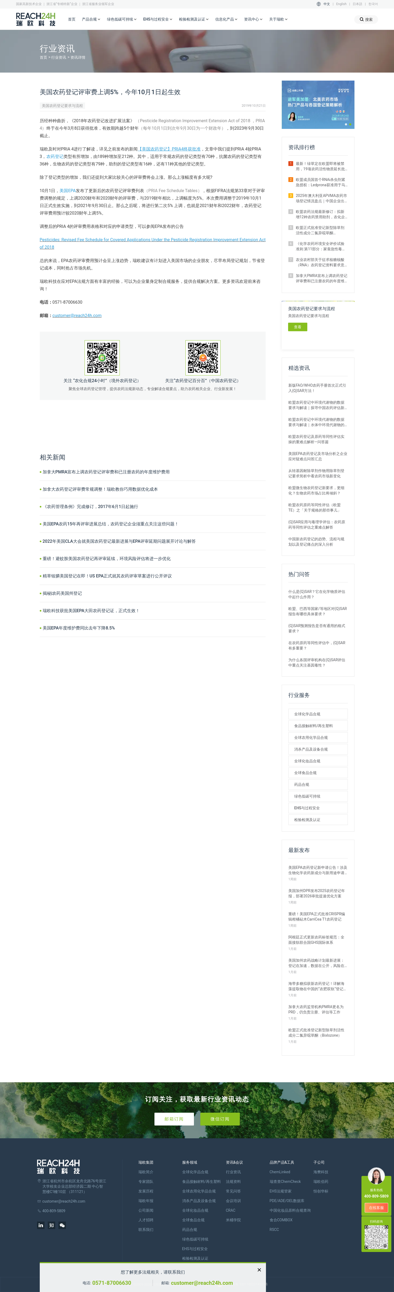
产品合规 (91, 19)
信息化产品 (226, 19)
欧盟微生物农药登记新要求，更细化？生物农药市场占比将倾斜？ (316, 490)
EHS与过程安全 (158, 19)
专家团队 (145, 1181)
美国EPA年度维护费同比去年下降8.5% (79, 628)
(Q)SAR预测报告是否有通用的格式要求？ (316, 628)
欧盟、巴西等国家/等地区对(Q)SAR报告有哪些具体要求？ (317, 611)
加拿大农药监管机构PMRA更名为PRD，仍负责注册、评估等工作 (316, 1009)
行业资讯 (58, 57)
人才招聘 (145, 1220)
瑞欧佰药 (320, 1181)
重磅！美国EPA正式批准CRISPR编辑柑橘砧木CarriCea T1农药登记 (316, 916)
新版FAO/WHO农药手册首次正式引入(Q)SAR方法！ (317, 388)
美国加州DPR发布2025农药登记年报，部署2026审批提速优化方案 (316, 893)
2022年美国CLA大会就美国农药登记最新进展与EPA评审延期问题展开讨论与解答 (119, 541)
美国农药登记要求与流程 (62, 106)
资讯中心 (253, 19)
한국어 (373, 4)
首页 (71, 19)
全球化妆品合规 (307, 761)
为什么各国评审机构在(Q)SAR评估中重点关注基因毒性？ (316, 662)
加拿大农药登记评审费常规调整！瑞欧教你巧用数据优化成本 (100, 489)
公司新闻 (145, 1210)
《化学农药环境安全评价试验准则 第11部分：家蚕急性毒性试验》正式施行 (321, 246)
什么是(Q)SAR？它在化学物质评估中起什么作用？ (316, 594)
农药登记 (54, 156)
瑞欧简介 (145, 1172)
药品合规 (301, 784)
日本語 (357, 4)
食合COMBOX (281, 1220)
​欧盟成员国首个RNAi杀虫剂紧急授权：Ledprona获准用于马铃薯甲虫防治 (320, 182)
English (341, 4)
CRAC (231, 1210)
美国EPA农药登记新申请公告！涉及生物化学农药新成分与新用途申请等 (317, 870)
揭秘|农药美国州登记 (62, 593)
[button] (346, 124)
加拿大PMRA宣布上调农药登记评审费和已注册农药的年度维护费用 (106, 471)
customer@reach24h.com (77, 315)
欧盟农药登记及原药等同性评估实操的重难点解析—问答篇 (316, 439)
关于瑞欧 (278, 19)
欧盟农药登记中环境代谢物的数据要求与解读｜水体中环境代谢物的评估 (316, 422)
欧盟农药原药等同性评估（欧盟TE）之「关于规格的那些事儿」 (314, 507)
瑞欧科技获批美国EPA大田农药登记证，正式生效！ (91, 610)
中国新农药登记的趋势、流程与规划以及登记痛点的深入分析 (316, 541)
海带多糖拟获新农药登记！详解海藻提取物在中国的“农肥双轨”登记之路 (317, 986)
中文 (327, 4)
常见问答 (233, 1191)
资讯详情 (77, 57)
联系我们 (145, 1229)
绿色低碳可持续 (122, 19)
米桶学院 (233, 1220)
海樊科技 (320, 1172)
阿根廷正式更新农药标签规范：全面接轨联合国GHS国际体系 (316, 940)
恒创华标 (320, 1191)
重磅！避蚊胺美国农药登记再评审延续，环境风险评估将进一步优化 (107, 558)
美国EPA (67, 190)
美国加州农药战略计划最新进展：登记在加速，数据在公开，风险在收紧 (316, 963)
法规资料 (233, 1181)
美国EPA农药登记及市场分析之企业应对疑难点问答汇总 (317, 456)
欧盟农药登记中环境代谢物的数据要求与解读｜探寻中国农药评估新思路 (316, 405)
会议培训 (233, 1201)
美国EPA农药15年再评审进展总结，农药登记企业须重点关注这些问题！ (111, 523)
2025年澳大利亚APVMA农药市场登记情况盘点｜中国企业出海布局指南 (321, 198)
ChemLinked (280, 1172)
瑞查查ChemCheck (285, 1181)
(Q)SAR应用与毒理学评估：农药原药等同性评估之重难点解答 (316, 524)
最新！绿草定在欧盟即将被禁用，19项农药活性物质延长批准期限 (320, 166)
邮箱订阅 (174, 1118)
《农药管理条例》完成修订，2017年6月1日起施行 (90, 506)
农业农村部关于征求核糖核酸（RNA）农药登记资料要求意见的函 (320, 262)
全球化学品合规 (307, 714)
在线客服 (376, 1208)
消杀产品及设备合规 (311, 749)
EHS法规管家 (281, 1191)
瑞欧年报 (145, 1201)
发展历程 (145, 1191)
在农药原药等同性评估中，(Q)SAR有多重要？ (316, 645)
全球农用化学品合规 (311, 737)
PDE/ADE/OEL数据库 (287, 1201)
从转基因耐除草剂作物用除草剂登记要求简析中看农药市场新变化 (316, 473)
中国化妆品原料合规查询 (290, 1210)
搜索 (366, 19)
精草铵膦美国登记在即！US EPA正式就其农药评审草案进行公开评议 (107, 575)
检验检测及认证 (194, 19)
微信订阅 (220, 1118)
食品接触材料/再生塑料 (313, 726)
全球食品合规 (305, 773)
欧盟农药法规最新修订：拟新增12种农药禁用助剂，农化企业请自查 (320, 214)
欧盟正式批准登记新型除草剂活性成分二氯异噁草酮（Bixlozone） (320, 230)
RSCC (274, 1229)
